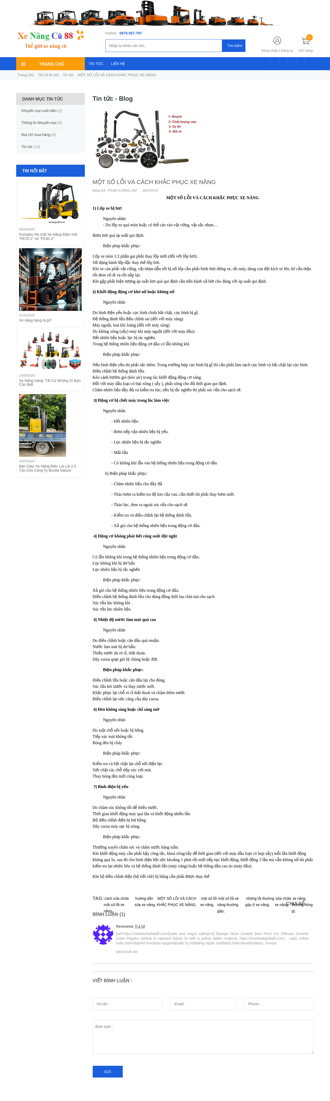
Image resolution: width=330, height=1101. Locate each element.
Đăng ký (287, 50)
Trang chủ (25, 75)
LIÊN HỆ (118, 64)
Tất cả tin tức (48, 75)
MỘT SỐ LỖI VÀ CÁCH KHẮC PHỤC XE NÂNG (154, 182)
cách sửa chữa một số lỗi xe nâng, (116, 904)
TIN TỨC (96, 64)
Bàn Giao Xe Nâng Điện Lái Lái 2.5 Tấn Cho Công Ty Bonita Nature (47, 468)
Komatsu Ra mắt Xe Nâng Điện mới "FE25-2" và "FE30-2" (48, 236)
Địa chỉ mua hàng (35, 135)
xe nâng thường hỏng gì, (302, 904)
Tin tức (68, 75)
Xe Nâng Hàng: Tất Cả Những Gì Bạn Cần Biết (50, 382)
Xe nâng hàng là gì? (35, 320)
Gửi (107, 1072)
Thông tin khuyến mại (38, 123)
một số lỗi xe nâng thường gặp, (228, 904)
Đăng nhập (269, 50)
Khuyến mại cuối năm (39, 111)
